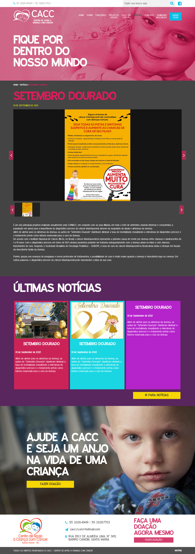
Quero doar (175, 16)
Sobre (90, 15)
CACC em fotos (126, 16)
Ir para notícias (157, 395)
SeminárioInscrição (161, 16)
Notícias (137, 15)
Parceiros (101, 15)
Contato (149, 15)
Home (81, 15)
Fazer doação (50, 484)
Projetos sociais (114, 16)
